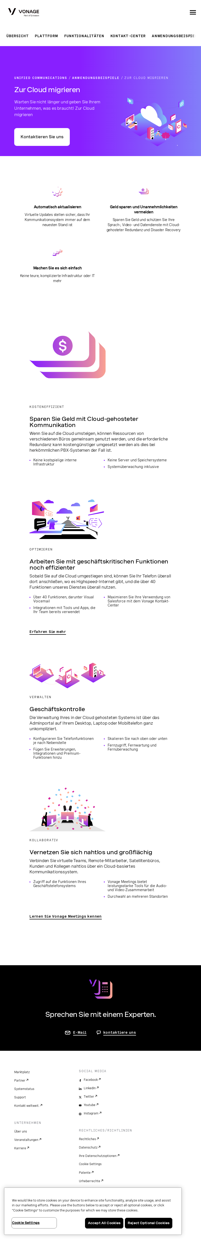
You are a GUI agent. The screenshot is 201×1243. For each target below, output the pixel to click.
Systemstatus (24, 1089)
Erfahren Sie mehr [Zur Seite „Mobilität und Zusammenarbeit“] (47, 632)
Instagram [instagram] (91, 1113)
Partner (19, 1080)
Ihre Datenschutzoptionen (97, 1156)
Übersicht (17, 36)
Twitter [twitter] (89, 1096)
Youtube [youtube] (89, 1105)
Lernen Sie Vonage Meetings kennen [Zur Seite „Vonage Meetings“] (65, 916)
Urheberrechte (89, 1181)
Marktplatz (22, 1072)
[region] (93, 1211)
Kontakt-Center (128, 36)
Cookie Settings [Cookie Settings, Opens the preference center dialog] (26, 1223)
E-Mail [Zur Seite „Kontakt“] (80, 1032)
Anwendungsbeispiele (176, 36)
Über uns (20, 1131)
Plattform (46, 36)
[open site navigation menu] (193, 12)
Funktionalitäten (84, 36)
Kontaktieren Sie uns (42, 136)
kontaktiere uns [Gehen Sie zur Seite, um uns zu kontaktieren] (119, 1032)
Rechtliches (87, 1139)
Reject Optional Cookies (149, 1223)
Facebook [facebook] (91, 1080)
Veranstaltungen (26, 1140)
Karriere (20, 1148)
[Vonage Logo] (23, 12)
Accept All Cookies (104, 1223)
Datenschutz (88, 1147)
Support (20, 1097)
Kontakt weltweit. (26, 1106)
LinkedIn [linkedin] (90, 1088)
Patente (85, 1173)
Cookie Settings (90, 1164)
